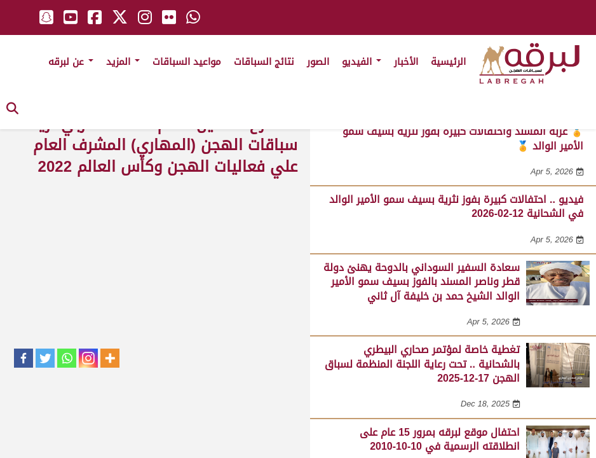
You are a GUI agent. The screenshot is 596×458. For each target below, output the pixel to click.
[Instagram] (88, 358)
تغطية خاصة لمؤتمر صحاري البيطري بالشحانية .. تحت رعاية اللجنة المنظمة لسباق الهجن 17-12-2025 (422, 364)
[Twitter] (45, 358)
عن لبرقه (70, 62)
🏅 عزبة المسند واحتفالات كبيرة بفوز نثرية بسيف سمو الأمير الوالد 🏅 (462, 138)
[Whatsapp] (66, 358)
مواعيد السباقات (186, 62)
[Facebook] (23, 358)
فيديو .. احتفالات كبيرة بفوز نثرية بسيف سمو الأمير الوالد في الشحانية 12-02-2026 (456, 206)
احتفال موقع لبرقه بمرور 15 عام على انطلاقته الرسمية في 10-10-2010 (440, 439)
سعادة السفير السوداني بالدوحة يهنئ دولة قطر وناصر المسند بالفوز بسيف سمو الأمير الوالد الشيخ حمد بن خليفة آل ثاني (421, 282)
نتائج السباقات (264, 62)
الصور (318, 62)
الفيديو (361, 62)
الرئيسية (448, 62)
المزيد (123, 62)
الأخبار (406, 62)
